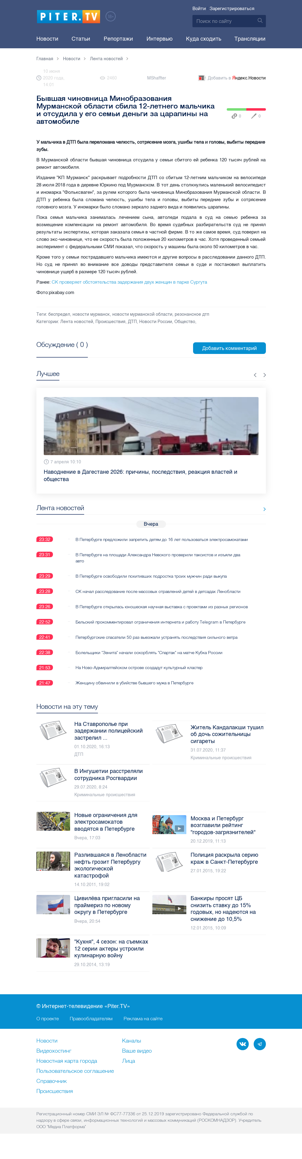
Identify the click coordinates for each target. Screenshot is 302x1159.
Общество (184, 321)
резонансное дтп (192, 314)
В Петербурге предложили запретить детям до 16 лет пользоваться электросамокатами (142, 542)
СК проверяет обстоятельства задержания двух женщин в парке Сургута (129, 282)
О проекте (47, 1030)
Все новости (247, 509)
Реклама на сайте (143, 1030)
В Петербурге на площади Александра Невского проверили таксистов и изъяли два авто (158, 563)
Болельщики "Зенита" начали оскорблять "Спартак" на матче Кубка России (149, 664)
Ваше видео (137, 1064)
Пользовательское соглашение (75, 1084)
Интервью (160, 38)
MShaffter (156, 78)
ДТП (132, 321)
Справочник (51, 1094)
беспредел (59, 314)
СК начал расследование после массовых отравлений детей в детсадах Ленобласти (158, 597)
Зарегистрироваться (232, 8)
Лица (128, 1074)
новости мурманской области (142, 314)
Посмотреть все (56, 351)
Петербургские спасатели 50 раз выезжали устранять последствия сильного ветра (156, 649)
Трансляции (250, 38)
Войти (199, 8)
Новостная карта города (66, 1074)
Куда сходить (203, 38)
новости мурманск (91, 314)
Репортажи (118, 38)
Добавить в (231, 78)
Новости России (155, 321)
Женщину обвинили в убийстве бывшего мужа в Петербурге (134, 695)
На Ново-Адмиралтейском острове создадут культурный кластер (139, 680)
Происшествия (110, 321)
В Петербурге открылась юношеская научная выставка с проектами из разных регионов (152, 615)
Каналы (131, 1053)
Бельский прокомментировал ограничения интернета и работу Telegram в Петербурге (160, 634)
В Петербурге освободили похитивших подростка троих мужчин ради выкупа (151, 582)
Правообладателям (91, 1030)
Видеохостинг (53, 1064)
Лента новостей (76, 321)
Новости (47, 38)
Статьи (81, 38)
